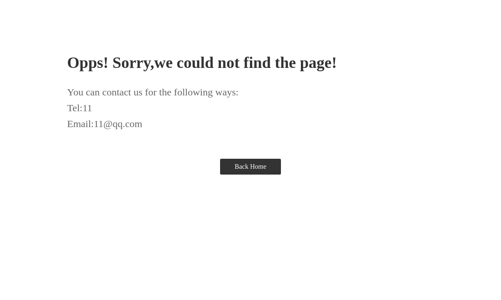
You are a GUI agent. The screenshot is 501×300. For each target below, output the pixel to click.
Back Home (250, 166)
